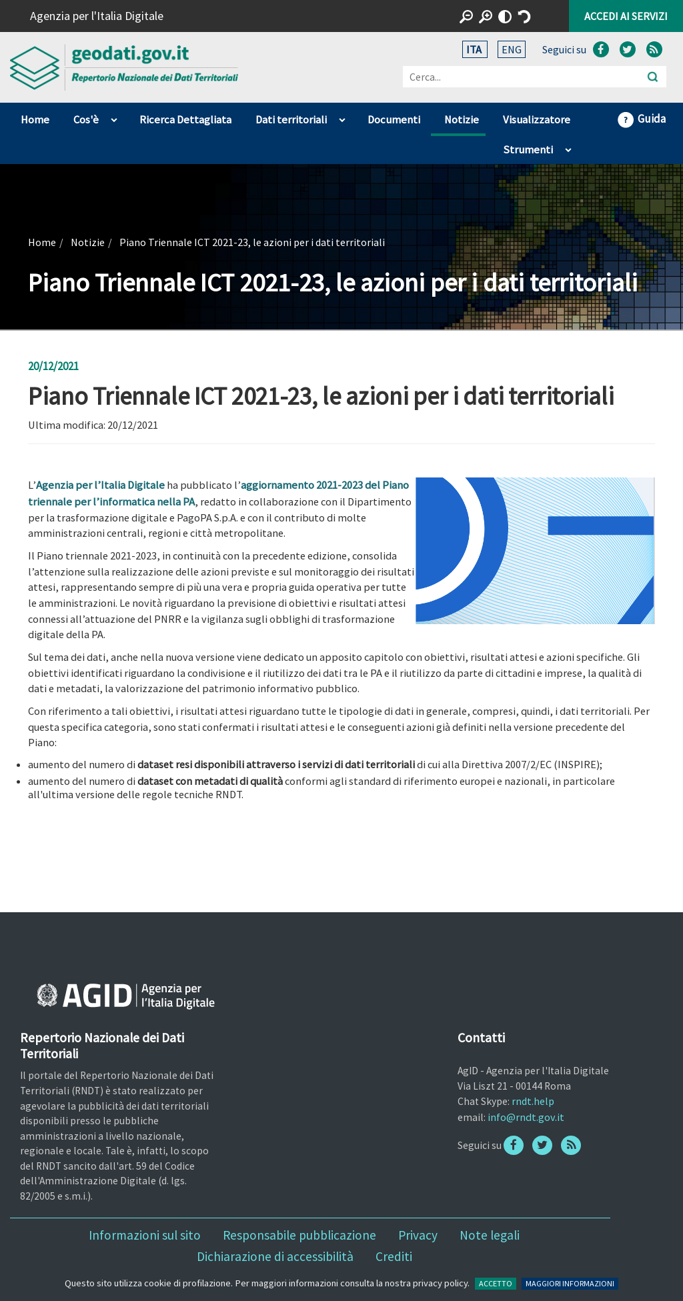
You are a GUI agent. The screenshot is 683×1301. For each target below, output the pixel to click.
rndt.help (533, 1101)
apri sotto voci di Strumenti (568, 147)
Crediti (394, 1256)
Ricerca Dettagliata (185, 120)
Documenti (394, 120)
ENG (512, 49)
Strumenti (528, 150)
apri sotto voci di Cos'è (113, 117)
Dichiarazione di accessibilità (275, 1256)
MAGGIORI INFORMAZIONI (570, 1283)
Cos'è (86, 120)
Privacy (418, 1235)
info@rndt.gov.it (526, 1117)
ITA (475, 49)
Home (35, 120)
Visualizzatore (536, 120)
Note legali (490, 1235)
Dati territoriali (291, 120)
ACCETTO (495, 1283)
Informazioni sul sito (145, 1235)
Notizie (461, 120)
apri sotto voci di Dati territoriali (341, 117)
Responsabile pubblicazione (299, 1235)
